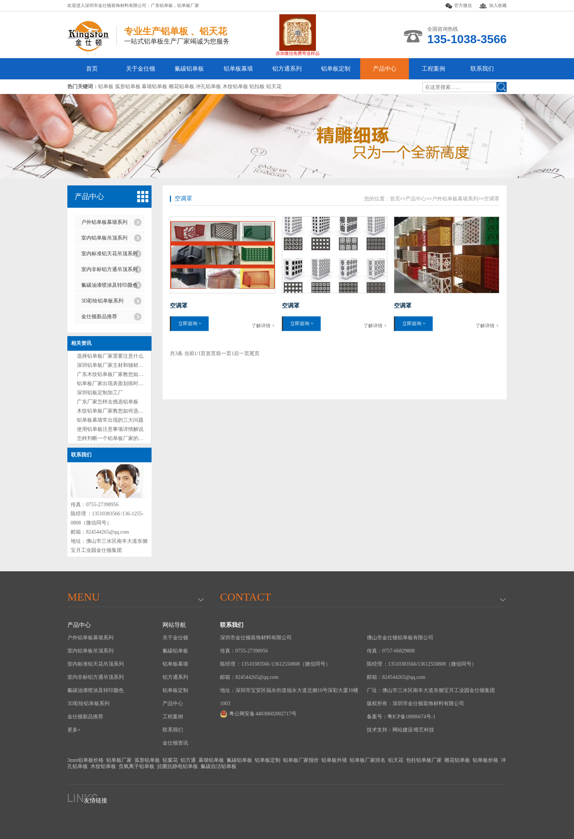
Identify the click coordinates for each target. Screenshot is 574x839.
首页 (92, 68)
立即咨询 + (189, 323)
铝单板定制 (335, 68)
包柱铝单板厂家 (424, 760)
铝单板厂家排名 (367, 760)
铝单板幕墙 (238, 68)
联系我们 (482, 68)
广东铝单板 (162, 5)
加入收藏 (493, 5)
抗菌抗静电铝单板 (177, 766)
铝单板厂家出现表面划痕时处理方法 (118, 383)
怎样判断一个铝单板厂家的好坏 (113, 438)
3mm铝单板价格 (85, 760)
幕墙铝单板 (211, 760)
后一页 (241, 353)
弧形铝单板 (147, 760)
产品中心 (384, 68)
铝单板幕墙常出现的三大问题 (110, 420)
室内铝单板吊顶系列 (104, 238)
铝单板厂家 (188, 5)
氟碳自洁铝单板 (218, 766)
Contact (245, 597)
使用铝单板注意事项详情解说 (110, 429)
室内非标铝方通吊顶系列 (109, 269)
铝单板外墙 (334, 760)
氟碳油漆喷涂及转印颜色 (109, 285)
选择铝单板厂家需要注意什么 (110, 356)
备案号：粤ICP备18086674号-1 (401, 716)
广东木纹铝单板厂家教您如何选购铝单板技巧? (129, 374)
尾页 (254, 353)
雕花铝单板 (457, 760)
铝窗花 (170, 760)
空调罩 (183, 198)
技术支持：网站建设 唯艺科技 (400, 730)
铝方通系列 (287, 68)
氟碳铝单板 (189, 68)
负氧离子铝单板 (136, 766)
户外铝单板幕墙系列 (104, 222)
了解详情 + (263, 325)
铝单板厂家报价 (301, 760)
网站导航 (174, 625)
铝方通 (188, 760)
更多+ (74, 730)
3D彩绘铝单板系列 (102, 301)
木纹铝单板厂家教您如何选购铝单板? (119, 411)
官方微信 (459, 6)
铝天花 (395, 760)
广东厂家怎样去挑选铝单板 (107, 402)
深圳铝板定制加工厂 (100, 392)
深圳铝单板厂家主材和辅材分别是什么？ (123, 365)
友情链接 (95, 800)
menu (83, 597)
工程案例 (433, 68)
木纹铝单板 (103, 766)
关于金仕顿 (140, 68)
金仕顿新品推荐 (99, 316)
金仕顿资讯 (175, 743)
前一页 (223, 353)
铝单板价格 (485, 760)
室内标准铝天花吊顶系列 (109, 253)
